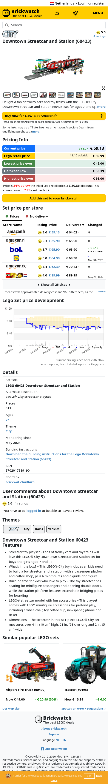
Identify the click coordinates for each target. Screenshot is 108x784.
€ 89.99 (54, 275)
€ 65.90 (54, 241)
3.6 (42, 232)
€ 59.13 (54, 232)
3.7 (42, 249)
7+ (7, 419)
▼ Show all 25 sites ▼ (54, 284)
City (9, 431)
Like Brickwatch (54, 749)
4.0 (42, 275)
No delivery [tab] (37, 216)
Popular (54, 734)
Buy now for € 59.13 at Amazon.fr (54, 115)
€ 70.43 (71, 266)
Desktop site (11, 708)
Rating (42, 224)
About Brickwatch (54, 728)
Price (53, 224)
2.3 (42, 241)
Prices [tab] (12, 216)
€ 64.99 (54, 258)
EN (64, 740)
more (101, 106)
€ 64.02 (71, 232)
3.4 (42, 266)
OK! (89, 776)
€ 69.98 (71, 258)
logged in (33, 510)
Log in (83, 3)
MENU (98, 13)
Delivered (74, 224)
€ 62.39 (54, 266)
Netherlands (62, 3)
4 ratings (100, 36)
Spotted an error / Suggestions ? (84, 708)
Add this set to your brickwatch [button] (54, 198)
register (99, 3)
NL (57, 740)
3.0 (42, 258)
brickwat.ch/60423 (20, 482)
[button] (103, 87)
